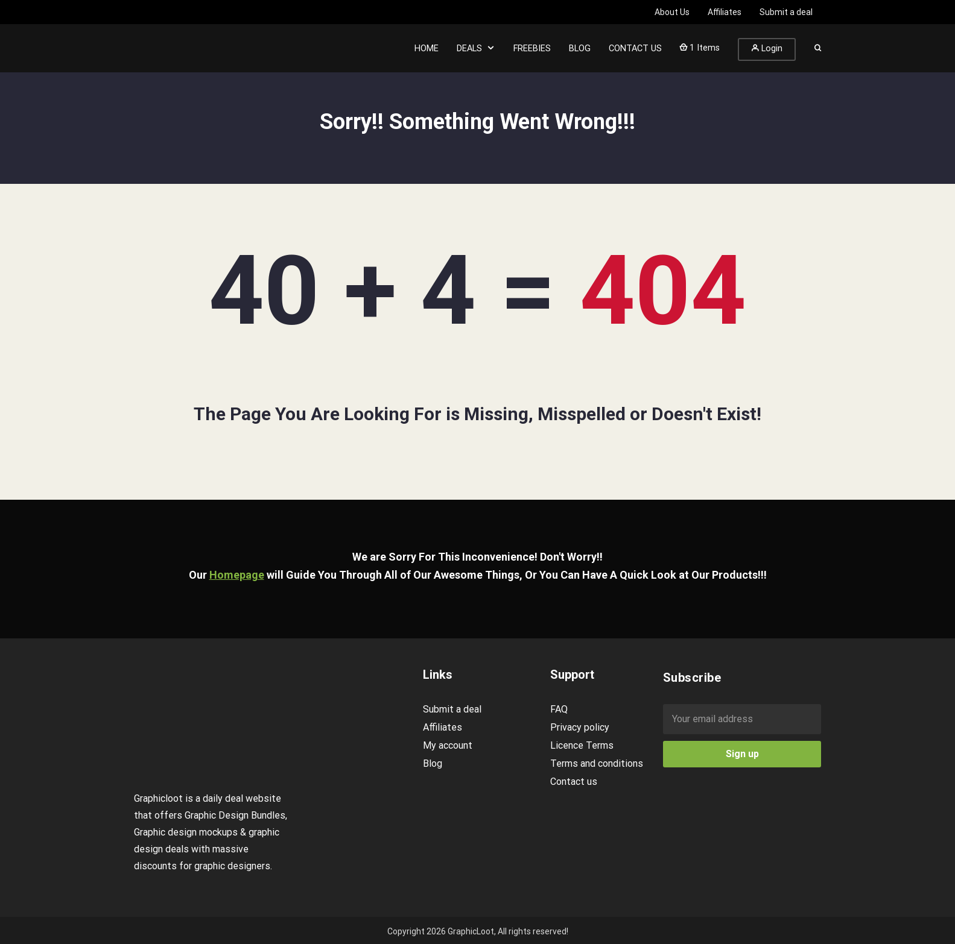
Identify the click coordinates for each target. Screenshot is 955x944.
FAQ (559, 709)
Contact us (573, 781)
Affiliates (442, 727)
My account (447, 745)
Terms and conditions (596, 763)
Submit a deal (452, 709)
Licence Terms (582, 745)
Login (766, 48)
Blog (432, 763)
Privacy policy (579, 727)
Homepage (236, 574)
